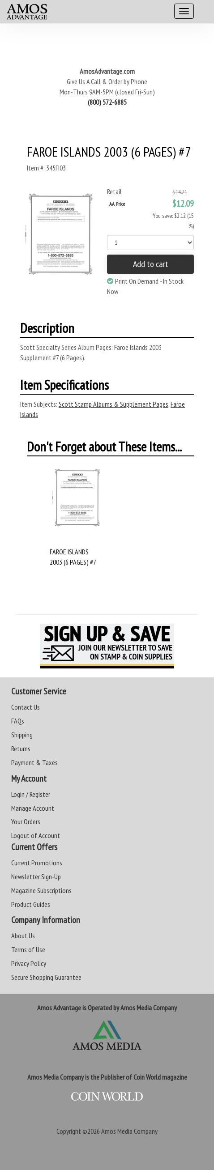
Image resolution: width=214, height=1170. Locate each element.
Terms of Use (28, 949)
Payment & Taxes (34, 762)
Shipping (22, 734)
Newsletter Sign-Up (36, 876)
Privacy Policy (28, 963)
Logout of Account (35, 835)
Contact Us (25, 706)
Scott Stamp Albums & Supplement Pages (113, 404)
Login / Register (30, 794)
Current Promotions (36, 862)
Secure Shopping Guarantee (46, 977)
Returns (20, 748)
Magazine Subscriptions (41, 890)
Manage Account (32, 808)
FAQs (17, 720)
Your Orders (25, 821)
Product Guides (30, 904)
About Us (23, 935)
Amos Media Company (129, 1131)
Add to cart (150, 264)
